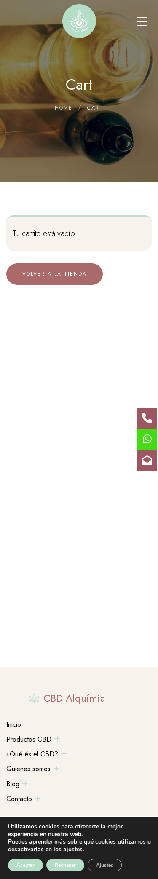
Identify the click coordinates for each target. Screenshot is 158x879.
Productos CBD (28, 739)
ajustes (73, 849)
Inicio (13, 724)
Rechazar (65, 865)
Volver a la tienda (54, 274)
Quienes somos (28, 769)
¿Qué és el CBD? (32, 754)
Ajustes (104, 865)
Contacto (19, 799)
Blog (12, 784)
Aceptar (25, 865)
